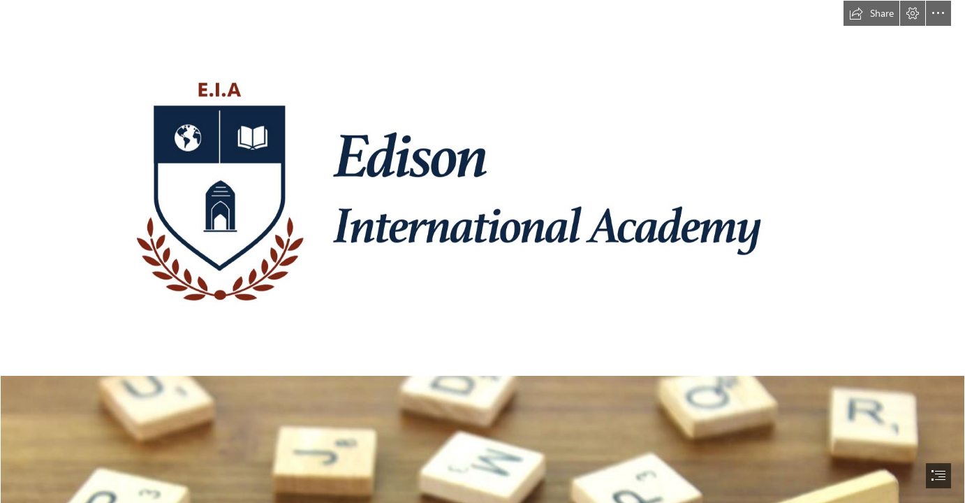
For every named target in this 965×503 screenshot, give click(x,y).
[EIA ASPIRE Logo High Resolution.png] (482, 187)
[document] (482, 251)
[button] (871, 13)
